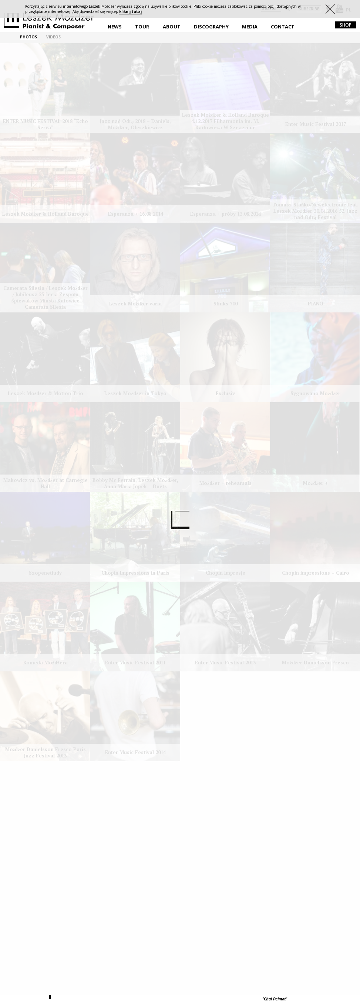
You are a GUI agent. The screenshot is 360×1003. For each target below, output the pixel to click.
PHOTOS (28, 37)
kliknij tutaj (130, 11)
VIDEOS (53, 37)
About (172, 26)
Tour (142, 26)
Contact (283, 26)
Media (250, 26)
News (115, 26)
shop (345, 25)
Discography (211, 26)
